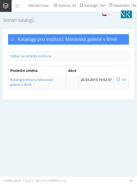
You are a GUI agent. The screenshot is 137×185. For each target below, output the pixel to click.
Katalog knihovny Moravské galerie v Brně (31, 82)
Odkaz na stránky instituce (30, 56)
